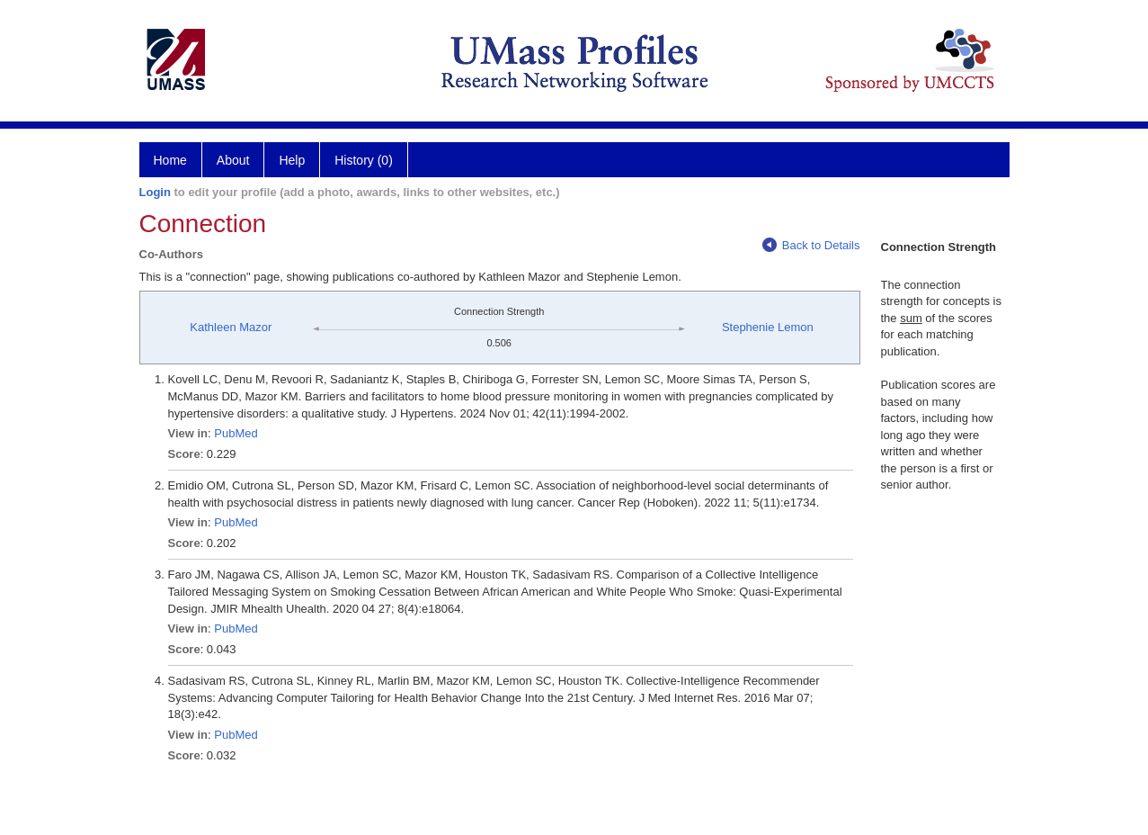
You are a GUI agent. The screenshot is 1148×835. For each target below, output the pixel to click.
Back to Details (811, 245)
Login (155, 192)
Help (292, 160)
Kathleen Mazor (230, 327)
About (233, 160)
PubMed (235, 433)
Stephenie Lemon (768, 327)
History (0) (363, 160)
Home (170, 160)
